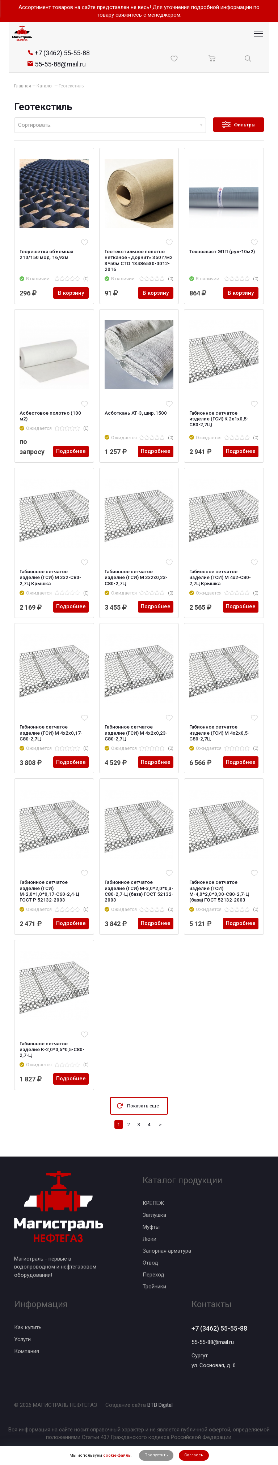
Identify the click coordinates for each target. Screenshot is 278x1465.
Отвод (150, 1262)
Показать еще (143, 1106)
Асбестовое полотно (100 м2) (50, 416)
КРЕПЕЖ (153, 1203)
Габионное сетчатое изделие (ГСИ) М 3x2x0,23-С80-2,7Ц (136, 577)
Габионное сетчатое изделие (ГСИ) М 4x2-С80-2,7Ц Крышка (220, 577)
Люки (149, 1239)
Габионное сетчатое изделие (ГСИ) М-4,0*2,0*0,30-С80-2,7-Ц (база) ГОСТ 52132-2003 (219, 891)
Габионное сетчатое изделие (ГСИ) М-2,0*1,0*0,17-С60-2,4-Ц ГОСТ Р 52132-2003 (49, 891)
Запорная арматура (167, 1251)
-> (159, 1124)
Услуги (22, 1339)
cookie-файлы (117, 1455)
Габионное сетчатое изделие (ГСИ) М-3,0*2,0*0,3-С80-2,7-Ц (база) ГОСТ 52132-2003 (139, 891)
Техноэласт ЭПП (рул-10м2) (222, 251)
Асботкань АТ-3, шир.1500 (136, 413)
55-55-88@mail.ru (212, 1342)
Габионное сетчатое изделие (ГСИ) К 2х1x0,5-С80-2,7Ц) (218, 418)
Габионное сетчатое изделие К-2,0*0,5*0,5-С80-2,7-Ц (52, 1049)
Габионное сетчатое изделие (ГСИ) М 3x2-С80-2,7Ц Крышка (50, 577)
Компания (26, 1351)
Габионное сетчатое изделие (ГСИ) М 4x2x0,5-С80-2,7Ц (219, 732)
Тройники (154, 1286)
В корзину (71, 293)
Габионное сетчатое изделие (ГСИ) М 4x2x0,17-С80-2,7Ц (51, 732)
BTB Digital (160, 1405)
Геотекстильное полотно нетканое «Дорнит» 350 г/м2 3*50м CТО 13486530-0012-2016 (139, 260)
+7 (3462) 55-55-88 (219, 1328)
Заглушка (154, 1215)
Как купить (28, 1327)
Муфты (151, 1227)
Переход (153, 1274)
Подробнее (71, 451)
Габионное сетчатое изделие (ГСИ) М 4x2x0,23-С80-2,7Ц (136, 732)
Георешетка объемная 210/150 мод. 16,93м (46, 254)
